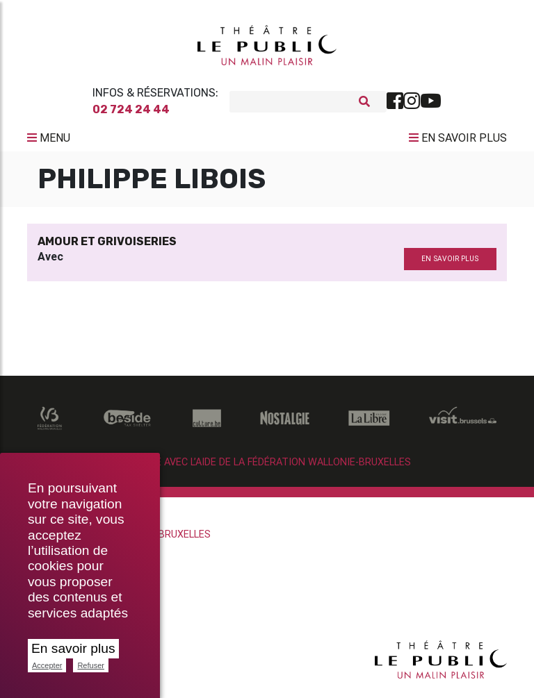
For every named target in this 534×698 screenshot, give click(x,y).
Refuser (90, 665)
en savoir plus (449, 264)
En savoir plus (73, 648)
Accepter (47, 665)
